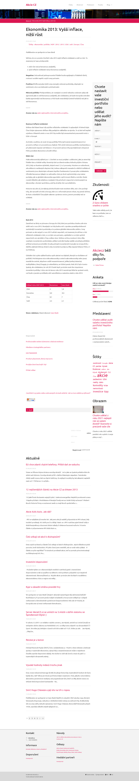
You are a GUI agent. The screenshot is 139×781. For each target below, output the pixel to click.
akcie (102, 375)
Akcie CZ (28, 21)
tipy (106, 391)
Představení (90, 5)
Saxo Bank (54, 313)
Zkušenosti (80, 5)
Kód (67, 750)
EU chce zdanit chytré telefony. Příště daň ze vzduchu (53, 464)
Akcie (58, 748)
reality (95, 382)
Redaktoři (44, 749)
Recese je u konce (35, 639)
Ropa (69, 752)
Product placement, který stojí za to (39, 359)
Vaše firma (99, 265)
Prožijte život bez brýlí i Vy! (36, 364)
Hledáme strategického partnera (38, 347)
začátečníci (97, 379)
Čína (82, 44)
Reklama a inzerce (36, 749)
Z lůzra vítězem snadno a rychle (101, 204)
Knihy (58, 750)
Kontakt (28, 749)
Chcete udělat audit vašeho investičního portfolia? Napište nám (103, 323)
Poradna (100, 5)
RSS (107, 774)
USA (66, 44)
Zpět (30, 410)
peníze (98, 366)
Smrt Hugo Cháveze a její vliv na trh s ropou (48, 690)
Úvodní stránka (90, 774)
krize (106, 385)
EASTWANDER (31, 353)
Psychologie (60, 752)
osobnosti (97, 363)
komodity (98, 385)
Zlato (72, 752)
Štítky (31, 44)
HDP (52, 44)
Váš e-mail (74, 436)
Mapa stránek (100, 774)
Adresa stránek (76, 430)
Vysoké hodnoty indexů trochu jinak (44, 665)
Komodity (62, 750)
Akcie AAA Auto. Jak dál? (38, 511)
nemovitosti (98, 388)
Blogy (108, 5)
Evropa (76, 44)
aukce (103, 369)
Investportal (29, 758)
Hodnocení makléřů (68, 748)
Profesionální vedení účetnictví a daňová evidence (44, 341)
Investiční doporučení (36, 561)
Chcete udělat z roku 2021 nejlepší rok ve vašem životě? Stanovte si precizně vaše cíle (102, 421)
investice (98, 391)
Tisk (112, 774)
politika (47, 44)
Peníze (76, 750)
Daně (61, 748)
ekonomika (38, 44)
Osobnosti (71, 750)
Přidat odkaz (30, 370)
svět (71, 44)
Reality (65, 752)
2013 (62, 44)
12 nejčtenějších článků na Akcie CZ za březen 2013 (52, 489)
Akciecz (98, 250)
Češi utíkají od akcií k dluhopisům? (43, 536)
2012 (57, 44)
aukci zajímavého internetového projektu (52, 113)
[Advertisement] (59, 422)
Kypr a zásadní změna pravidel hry (43, 587)
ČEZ (109, 372)
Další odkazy (78, 752)
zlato (101, 382)
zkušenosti (102, 372)
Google (105, 363)
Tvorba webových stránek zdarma (34, 776)
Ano (94, 289)
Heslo (73, 442)
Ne (94, 294)
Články (71, 5)
